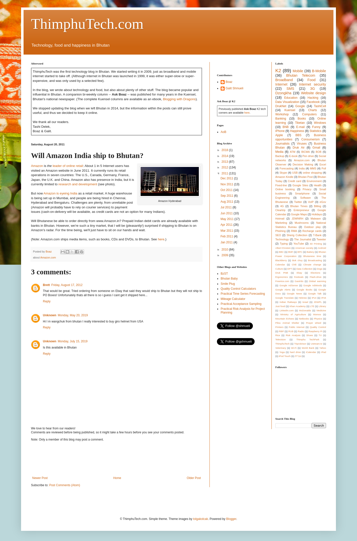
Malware (316, 218)
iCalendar (311, 352)
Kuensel (289, 110)
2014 (225, 156)
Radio (301, 331)
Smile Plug (228, 284)
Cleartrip (280, 210)
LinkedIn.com (286, 310)
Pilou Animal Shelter (287, 322)
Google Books (304, 289)
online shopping (312, 172)
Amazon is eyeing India (60, 193)
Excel (323, 164)
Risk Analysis (293, 335)
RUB (290, 331)
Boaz (229, 82)
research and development (78, 184)
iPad (323, 352)
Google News (294, 293)
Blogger (231, 519)
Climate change (312, 264)
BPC (300, 252)
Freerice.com (282, 281)
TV (320, 335)
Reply (47, 301)
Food (311, 80)
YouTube (299, 243)
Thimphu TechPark (307, 339)
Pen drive (308, 156)
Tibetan (300, 123)
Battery (310, 252)
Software (305, 197)
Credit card (294, 181)
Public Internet (296, 327)
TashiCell (320, 106)
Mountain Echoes (284, 318)
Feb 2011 (227, 236)
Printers (279, 327)
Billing (317, 206)
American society (304, 248)
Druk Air (298, 147)
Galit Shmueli (234, 88)
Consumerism (310, 139)
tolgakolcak (200, 519)
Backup (279, 156)
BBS (298, 135)
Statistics (316, 131)
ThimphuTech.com (87, 24)
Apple (279, 135)
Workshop (282, 114)
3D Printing (316, 243)
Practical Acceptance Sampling (241, 304)
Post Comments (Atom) (64, 485)
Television (280, 339)
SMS (290, 89)
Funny (316, 127)
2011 (225, 173)
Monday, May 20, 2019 (73, 315)
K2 (278, 70)
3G (312, 89)
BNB (286, 127)
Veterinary (280, 348)
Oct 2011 (226, 190)
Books (302, 118)
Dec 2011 (227, 178)
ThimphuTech (282, 343)
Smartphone (302, 193)
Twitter (298, 201)
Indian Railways (288, 302)
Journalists (282, 143)
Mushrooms (301, 222)
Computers (309, 114)
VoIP (311, 201)
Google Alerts (283, 289)
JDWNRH (297, 218)
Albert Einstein (283, 248)
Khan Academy (298, 306)
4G (282, 206)
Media (279, 152)
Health (318, 185)
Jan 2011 (227, 242)
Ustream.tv (316, 343)
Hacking (313, 97)
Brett (46, 285)
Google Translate (284, 297)
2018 (225, 150)
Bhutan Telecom (300, 75)
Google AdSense (288, 285)
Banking (280, 118)
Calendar (280, 264)
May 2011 (227, 219)
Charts (312, 110)
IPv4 (314, 297)
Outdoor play (312, 226)
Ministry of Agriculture (293, 314)
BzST (224, 273)
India (302, 168)
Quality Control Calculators (238, 288)
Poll (324, 168)
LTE (312, 306)
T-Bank (317, 235)
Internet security (312, 84)
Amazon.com (48, 257)
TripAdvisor (300, 343)
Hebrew (302, 297)
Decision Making (303, 164)
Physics (318, 318)
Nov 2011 (227, 184)
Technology (282, 239)
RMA (294, 230)
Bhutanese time (312, 256)
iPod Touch (285, 356)
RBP (281, 331)
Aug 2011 (227, 201)
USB (295, 172)
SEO (278, 235)
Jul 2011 (226, 207)
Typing (284, 243)
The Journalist (302, 239)
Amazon (37, 166)
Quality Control (318, 327)
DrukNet (280, 106)
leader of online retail (68, 166)
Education (290, 97)
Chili (294, 264)
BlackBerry (281, 260)
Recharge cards (312, 230)
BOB (319, 151)
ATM (292, 151)
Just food (280, 306)
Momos (317, 314)
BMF (290, 252)
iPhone (280, 131)
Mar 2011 (227, 230)
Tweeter (321, 239)
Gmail (316, 147)
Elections (315, 272)
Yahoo (322, 348)
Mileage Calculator (233, 299)
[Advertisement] (121, 459)
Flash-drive (315, 277)
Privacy (307, 189)
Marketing (281, 222)
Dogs (319, 268)
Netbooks (304, 318)
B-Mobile (319, 71)
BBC (281, 252)
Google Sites (300, 185)
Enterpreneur (301, 210)
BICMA (305, 151)
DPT (289, 268)
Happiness (297, 131)
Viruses (302, 143)
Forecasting (287, 168)
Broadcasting (315, 260)
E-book (293, 156)
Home (117, 478)
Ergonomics (281, 277)
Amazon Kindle (284, 176)
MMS (313, 168)
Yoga (282, 352)
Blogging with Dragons (179, 99)
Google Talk (315, 293)
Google (300, 106)
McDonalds (305, 310)
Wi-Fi (294, 348)
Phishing (280, 230)
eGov (323, 201)
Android (322, 248)
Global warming (317, 281)
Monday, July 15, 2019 (73, 341)
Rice (277, 335)
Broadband (284, 80)
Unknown (49, 315)
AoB (223, 132)
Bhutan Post (305, 176)
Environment (314, 181)
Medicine (321, 310)
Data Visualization (287, 102)
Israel (305, 302)
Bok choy (297, 260)
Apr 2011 (226, 224)
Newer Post (40, 478)
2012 (225, 167)
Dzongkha (283, 93)
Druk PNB (281, 272)
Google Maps (299, 214)
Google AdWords (312, 285)
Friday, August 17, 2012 (67, 285)
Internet (281, 84)
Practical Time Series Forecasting (243, 293)
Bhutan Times (299, 206)
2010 (225, 249)
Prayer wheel (313, 322)
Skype (283, 172)
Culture (279, 268)
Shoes (309, 335)
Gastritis (299, 281)
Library (322, 306)
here (161, 239)
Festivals (298, 277)
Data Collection (304, 268)
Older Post (194, 478)
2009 (225, 255)
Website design (313, 93)
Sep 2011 (227, 195)
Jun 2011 (227, 213)
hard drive (295, 352)
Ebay (299, 272)
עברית (298, 356)
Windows (320, 123)
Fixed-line (281, 185)
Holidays (317, 214)
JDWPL (318, 302)
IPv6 (323, 297)
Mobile (298, 71)
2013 (225, 161)
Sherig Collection (297, 235)
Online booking (285, 189)
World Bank (308, 348)
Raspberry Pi (315, 331)
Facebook (313, 102)
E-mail (300, 127)
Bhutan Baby (229, 278)
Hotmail (280, 218)
